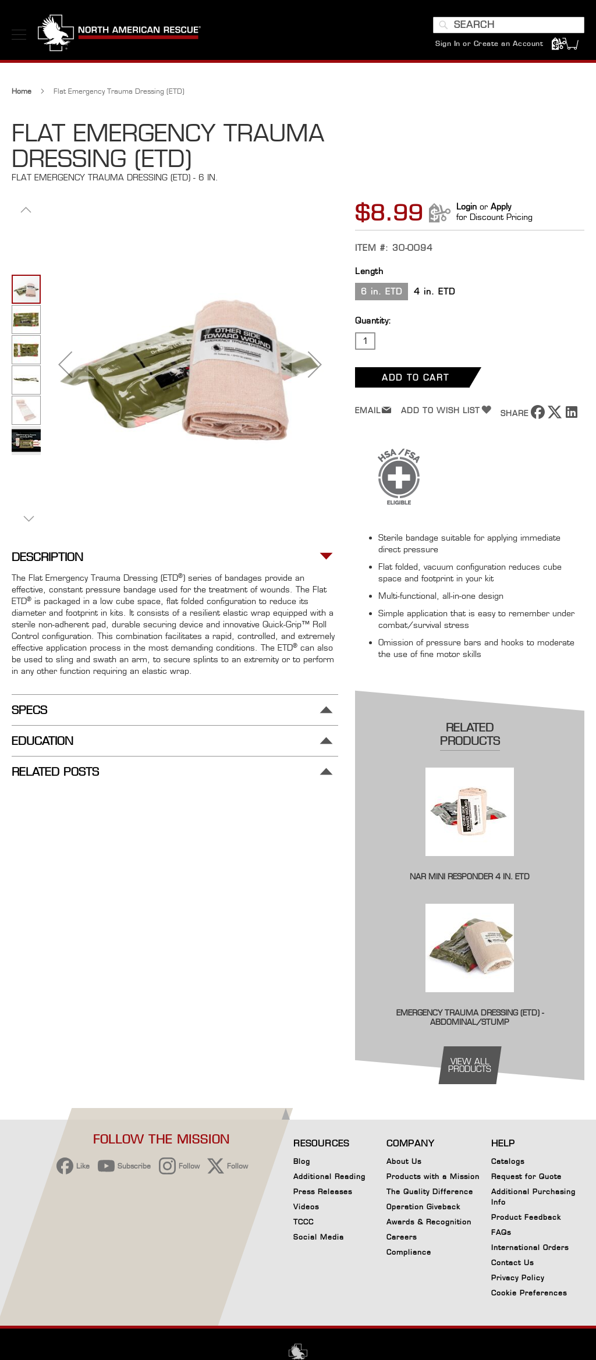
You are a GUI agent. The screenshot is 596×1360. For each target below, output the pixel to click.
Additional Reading (329, 1176)
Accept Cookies (388, 1239)
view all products (469, 1065)
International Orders (530, 1247)
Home (21, 91)
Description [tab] (47, 557)
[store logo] (119, 34)
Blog (301, 1161)
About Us (403, 1161)
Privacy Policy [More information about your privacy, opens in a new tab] (151, 1292)
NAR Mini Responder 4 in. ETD (470, 876)
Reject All (388, 1269)
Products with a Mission (433, 1176)
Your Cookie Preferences (388, 1304)
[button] (65, 364)
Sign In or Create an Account (489, 43)
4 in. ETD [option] (434, 291)
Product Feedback (526, 1217)
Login (466, 206)
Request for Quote (526, 1176)
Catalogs (507, 1161)
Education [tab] (42, 741)
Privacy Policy (517, 1277)
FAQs (501, 1232)
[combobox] (508, 25)
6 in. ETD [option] (381, 291)
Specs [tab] (29, 710)
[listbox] (469, 293)
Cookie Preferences (529, 1294)
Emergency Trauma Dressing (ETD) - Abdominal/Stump (470, 1017)
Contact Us (512, 1262)
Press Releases (322, 1191)
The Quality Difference (429, 1191)
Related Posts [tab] (55, 772)
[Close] (469, 1234)
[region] (270, 1273)
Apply (501, 206)
